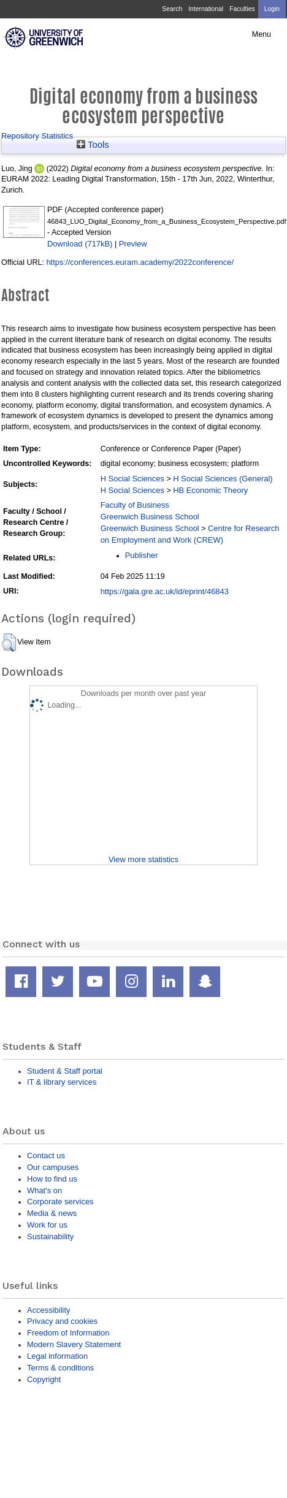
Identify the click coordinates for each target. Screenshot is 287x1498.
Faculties (241, 9)
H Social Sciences (132, 478)
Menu (261, 34)
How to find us (52, 1178)
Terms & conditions (60, 1367)
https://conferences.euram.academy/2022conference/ (140, 262)
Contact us (46, 1155)
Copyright (44, 1379)
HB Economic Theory (210, 490)
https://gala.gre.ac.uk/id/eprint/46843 (165, 591)
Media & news (52, 1213)
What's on (44, 1190)
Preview (133, 243)
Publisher (141, 555)
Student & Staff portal (64, 1071)
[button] (9, 642)
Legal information (57, 1356)
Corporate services (60, 1201)
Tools (93, 145)
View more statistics (143, 859)
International (205, 9)
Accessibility (48, 1310)
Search (172, 9)
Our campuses (52, 1167)
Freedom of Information (68, 1332)
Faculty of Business (135, 505)
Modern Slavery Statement (74, 1344)
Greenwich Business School (150, 516)
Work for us (47, 1224)
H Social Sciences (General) (223, 478)
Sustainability (50, 1236)
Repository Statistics (37, 135)
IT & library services (61, 1082)
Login (272, 9)
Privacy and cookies (62, 1321)
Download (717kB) (79, 243)
